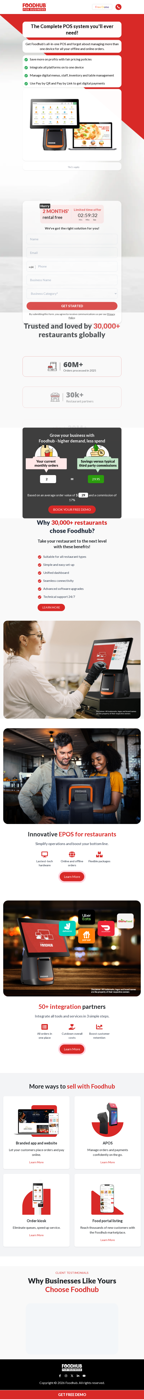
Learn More (72, 876)
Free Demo (102, 7)
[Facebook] (60, 1375)
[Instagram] (66, 1375)
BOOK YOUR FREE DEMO (72, 509)
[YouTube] (84, 1375)
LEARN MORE (51, 607)
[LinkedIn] (78, 1375)
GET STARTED (72, 361)
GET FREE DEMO (72, 1394)
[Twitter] (72, 1375)
